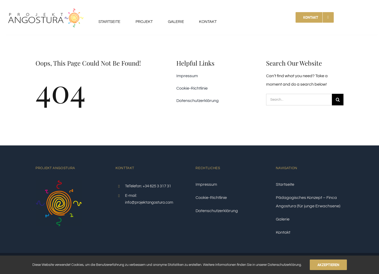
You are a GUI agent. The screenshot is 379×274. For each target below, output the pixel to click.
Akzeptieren (328, 264)
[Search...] (299, 99)
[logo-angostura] (45, 5)
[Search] (337, 99)
